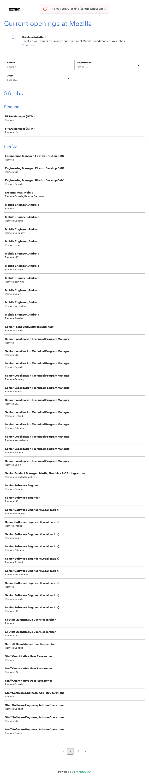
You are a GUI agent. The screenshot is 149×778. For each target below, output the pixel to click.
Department (84, 62)
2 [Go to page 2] (78, 751)
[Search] (38, 67)
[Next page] (85, 751)
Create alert (29, 45)
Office (10, 75)
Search (11, 62)
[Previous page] (63, 751)
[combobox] (77, 67)
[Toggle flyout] (139, 65)
